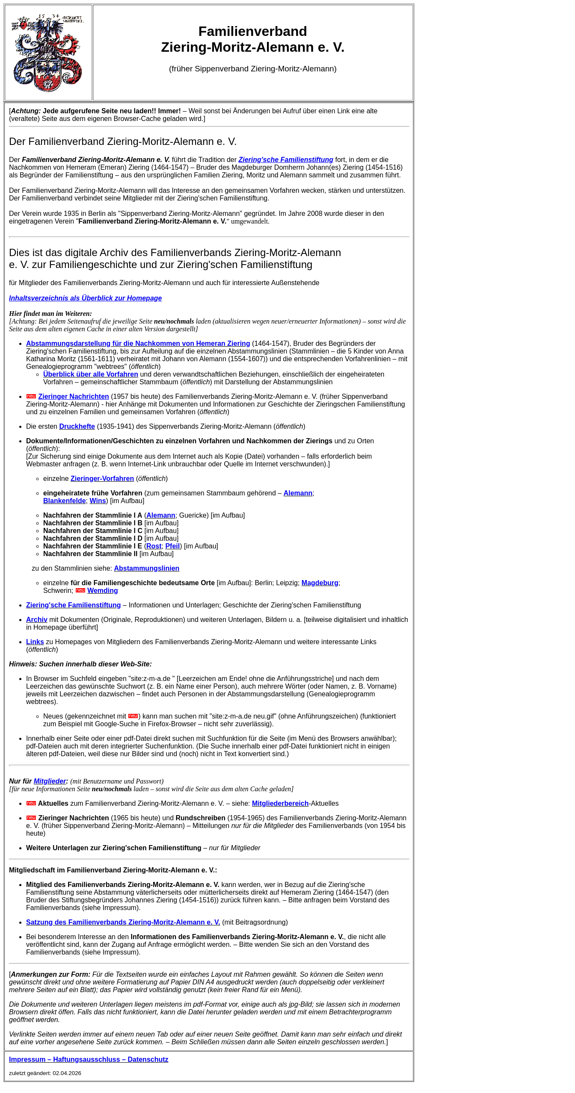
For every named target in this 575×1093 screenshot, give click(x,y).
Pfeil (172, 546)
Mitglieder (50, 781)
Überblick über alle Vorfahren (90, 374)
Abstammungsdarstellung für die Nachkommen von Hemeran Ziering (138, 343)
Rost (154, 546)
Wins (97, 500)
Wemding (102, 590)
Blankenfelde (64, 500)
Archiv (36, 619)
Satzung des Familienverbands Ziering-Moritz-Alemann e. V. (123, 922)
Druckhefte (77, 426)
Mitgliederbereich (280, 803)
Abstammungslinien (146, 568)
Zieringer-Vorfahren (102, 478)
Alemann (298, 493)
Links (35, 641)
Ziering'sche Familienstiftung (73, 605)
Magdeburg (320, 582)
